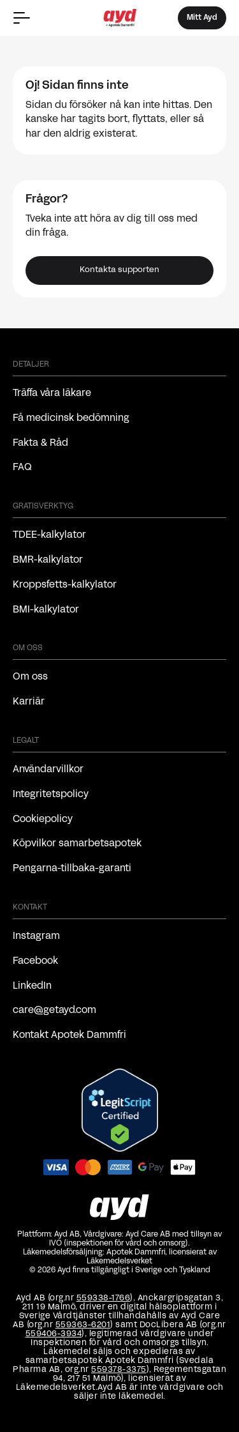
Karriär (29, 701)
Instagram (36, 936)
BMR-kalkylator (48, 560)
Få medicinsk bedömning (71, 418)
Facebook (35, 961)
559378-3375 (119, 1370)
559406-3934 (53, 1334)
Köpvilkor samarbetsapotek (77, 843)
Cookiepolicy (43, 819)
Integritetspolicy (51, 794)
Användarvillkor (48, 769)
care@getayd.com (54, 1010)
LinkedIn (32, 986)
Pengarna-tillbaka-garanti (72, 868)
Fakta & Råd (40, 443)
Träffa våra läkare (52, 393)
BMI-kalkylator (46, 610)
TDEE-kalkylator (49, 535)
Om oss (30, 677)
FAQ (22, 467)
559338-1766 (103, 1298)
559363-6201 (83, 1325)
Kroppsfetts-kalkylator (65, 585)
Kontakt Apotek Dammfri (69, 1035)
